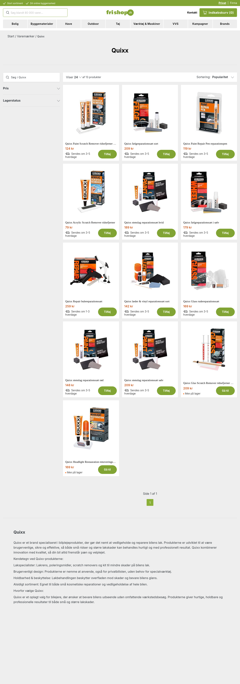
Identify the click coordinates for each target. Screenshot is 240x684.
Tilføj (107, 154)
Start (11, 36)
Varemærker (25, 36)
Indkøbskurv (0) (218, 12)
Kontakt (192, 12)
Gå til (225, 390)
